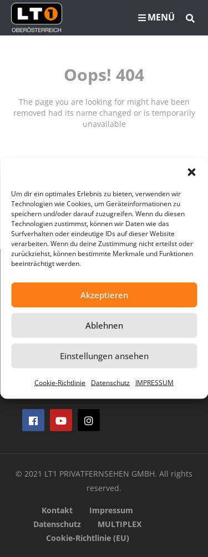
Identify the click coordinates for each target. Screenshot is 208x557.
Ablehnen (104, 325)
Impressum (111, 510)
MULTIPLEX (119, 524)
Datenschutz (110, 382)
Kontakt (57, 510)
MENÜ (156, 17)
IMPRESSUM (154, 382)
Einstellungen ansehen (104, 355)
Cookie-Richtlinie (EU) (87, 538)
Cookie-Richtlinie (59, 382)
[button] (191, 171)
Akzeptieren (104, 294)
